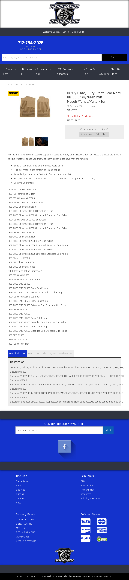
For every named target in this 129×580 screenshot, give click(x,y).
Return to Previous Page (24, 84)
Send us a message (26, 541)
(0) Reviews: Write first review (81, 106)
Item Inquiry (86, 134)
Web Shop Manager (102, 576)
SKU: (69, 110)
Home (10, 84)
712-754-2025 (22, 536)
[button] (64, 57)
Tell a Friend (101, 134)
